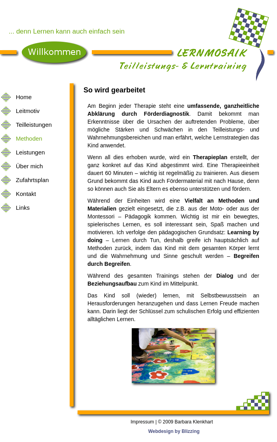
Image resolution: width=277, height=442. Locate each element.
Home (24, 97)
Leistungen (30, 152)
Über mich (29, 166)
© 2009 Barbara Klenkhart (185, 422)
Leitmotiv (28, 110)
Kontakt (26, 193)
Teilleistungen (34, 124)
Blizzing (190, 431)
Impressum (142, 422)
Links (23, 207)
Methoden (29, 138)
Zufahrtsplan (32, 180)
